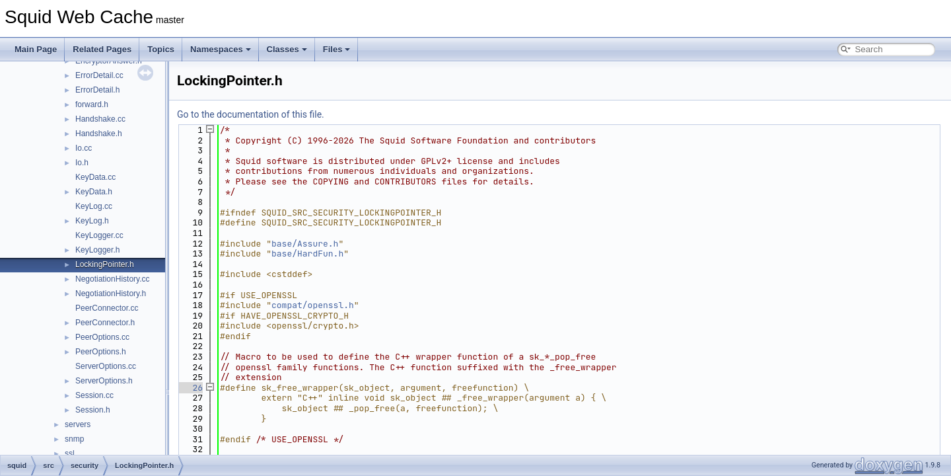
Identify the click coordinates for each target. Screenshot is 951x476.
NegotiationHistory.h (110, 293)
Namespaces (220, 49)
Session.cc (94, 395)
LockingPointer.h (104, 264)
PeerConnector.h (105, 322)
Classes (287, 49)
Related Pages (102, 49)
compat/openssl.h (312, 305)
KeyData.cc (95, 177)
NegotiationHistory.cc (112, 279)
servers (77, 424)
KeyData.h (93, 191)
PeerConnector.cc (106, 308)
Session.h (92, 410)
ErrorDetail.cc (99, 75)
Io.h (81, 162)
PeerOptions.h (100, 351)
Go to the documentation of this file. (250, 114)
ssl (70, 453)
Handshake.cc (100, 119)
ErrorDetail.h (97, 90)
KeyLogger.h (97, 250)
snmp (74, 439)
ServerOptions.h (104, 380)
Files (337, 49)
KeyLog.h (92, 220)
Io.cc (83, 148)
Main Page (36, 49)
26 (190, 387)
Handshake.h (98, 133)
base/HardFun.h (307, 253)
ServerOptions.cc (105, 366)
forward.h (91, 104)
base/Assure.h (304, 243)
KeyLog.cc (93, 206)
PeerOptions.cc (102, 337)
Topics (160, 49)
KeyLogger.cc (99, 235)
